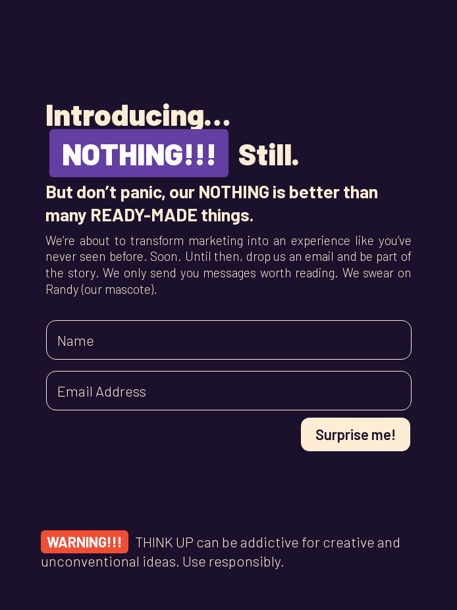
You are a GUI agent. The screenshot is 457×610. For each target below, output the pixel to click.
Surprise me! (355, 434)
